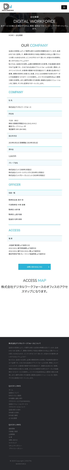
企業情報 (12, 434)
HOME (11, 35)
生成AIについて (14, 393)
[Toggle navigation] (64, 7)
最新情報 (12, 429)
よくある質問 (13, 418)
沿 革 (10, 437)
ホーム (11, 390)
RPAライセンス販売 (15, 395)
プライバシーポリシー (16, 448)
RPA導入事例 (13, 415)
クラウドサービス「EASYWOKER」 (19, 401)
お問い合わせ (13, 440)
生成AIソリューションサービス (18, 404)
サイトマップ (13, 443)
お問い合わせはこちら (34, 267)
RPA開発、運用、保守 (15, 398)
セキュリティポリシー (15, 446)
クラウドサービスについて (17, 407)
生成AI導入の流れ (15, 410)
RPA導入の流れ (14, 412)
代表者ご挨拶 (13, 431)
